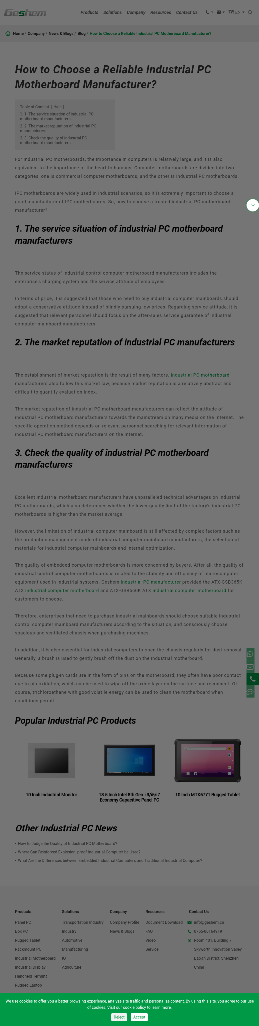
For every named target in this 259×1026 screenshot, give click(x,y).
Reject (119, 1017)
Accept (139, 1017)
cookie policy (134, 1007)
